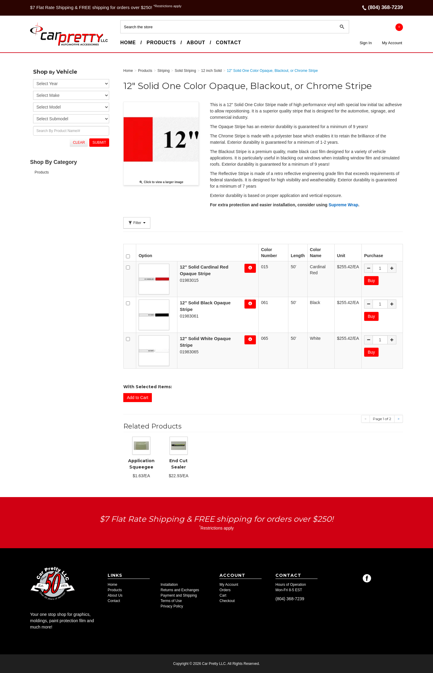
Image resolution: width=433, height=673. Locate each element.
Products (161, 42)
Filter (137, 223)
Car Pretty (41, 45)
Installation (169, 584)
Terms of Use (171, 601)
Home (128, 42)
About (196, 42)
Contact (228, 42)
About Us (115, 595)
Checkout (227, 601)
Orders (225, 590)
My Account (392, 43)
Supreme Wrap (343, 204)
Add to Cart (137, 397)
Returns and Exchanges (180, 590)
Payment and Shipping (179, 595)
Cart (223, 595)
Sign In (366, 43)
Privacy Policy (172, 606)
